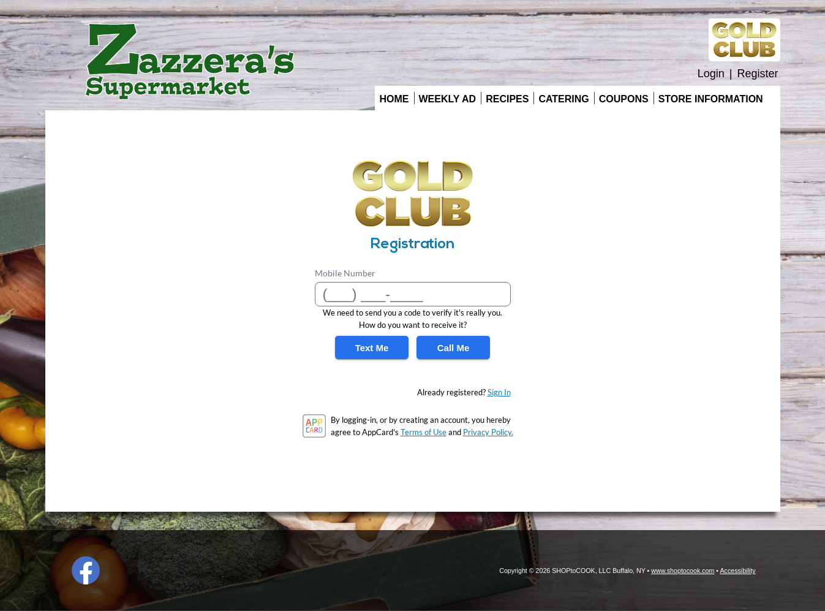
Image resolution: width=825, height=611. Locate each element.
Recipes (507, 99)
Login (711, 73)
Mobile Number (345, 273)
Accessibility (737, 570)
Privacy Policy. (488, 432)
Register (757, 73)
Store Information (710, 99)
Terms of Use (423, 432)
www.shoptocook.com (682, 570)
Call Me (453, 348)
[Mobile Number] (413, 294)
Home (394, 99)
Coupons (624, 99)
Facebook (86, 570)
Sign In (499, 392)
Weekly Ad (448, 99)
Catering (563, 99)
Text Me (372, 348)
